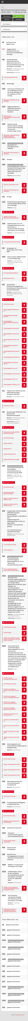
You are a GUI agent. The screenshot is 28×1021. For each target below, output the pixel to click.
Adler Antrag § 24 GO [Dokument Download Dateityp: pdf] (9, 278)
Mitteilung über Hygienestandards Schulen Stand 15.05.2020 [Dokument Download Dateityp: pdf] (12, 117)
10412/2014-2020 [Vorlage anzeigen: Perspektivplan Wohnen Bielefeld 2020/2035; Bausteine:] (9, 540)
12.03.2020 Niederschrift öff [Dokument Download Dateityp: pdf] (10, 77)
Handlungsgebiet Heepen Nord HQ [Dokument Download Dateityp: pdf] (11, 334)
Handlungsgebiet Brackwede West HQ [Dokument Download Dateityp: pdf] (11, 316)
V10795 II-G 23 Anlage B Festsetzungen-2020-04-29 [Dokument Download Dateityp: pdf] (10, 703)
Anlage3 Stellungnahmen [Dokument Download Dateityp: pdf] (10, 454)
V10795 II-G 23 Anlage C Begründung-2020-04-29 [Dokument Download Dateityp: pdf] (9, 708)
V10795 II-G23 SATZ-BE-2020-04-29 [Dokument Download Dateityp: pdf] (11, 720)
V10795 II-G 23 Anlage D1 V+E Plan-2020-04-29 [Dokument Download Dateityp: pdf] (11, 714)
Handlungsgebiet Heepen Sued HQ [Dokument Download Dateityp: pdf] (11, 340)
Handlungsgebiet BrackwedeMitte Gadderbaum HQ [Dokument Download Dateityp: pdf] (11, 322)
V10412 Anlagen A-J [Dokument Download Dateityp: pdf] (8, 550)
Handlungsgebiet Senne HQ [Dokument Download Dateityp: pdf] (10, 368)
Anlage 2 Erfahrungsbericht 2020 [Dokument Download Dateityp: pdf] (12, 769)
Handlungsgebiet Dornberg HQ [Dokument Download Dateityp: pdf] (11, 328)
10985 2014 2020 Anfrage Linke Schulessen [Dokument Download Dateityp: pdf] (11, 190)
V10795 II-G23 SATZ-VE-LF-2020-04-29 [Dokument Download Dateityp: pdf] (11, 732)
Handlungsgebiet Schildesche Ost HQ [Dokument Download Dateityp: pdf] (11, 363)
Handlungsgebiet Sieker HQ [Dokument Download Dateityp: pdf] (10, 379)
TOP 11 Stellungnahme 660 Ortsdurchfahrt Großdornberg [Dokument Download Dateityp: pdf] (11, 570)
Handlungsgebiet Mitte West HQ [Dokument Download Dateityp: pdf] (12, 357)
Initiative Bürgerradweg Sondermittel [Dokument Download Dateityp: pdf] (9, 841)
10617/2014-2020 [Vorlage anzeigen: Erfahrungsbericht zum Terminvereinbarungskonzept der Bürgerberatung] (9, 754)
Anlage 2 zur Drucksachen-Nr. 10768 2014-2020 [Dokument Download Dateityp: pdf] (11, 505)
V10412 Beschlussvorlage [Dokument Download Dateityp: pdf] (10, 544)
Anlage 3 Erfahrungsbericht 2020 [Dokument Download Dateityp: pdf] (12, 775)
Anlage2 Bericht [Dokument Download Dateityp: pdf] (7, 448)
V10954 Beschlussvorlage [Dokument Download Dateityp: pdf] (10, 627)
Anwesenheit (19, 19)
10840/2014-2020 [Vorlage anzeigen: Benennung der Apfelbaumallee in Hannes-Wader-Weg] (9, 268)
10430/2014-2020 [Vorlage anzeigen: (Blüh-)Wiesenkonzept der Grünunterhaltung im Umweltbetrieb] (9, 791)
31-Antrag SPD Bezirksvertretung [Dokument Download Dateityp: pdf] (12, 242)
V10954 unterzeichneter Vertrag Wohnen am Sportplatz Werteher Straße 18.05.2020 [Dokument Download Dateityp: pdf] (12, 639)
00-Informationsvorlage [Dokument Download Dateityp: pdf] (9, 759)
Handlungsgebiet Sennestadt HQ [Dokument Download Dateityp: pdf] (12, 373)
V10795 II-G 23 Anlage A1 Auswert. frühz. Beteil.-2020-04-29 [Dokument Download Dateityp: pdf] (11, 690)
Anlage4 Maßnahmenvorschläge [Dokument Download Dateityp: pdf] (11, 459)
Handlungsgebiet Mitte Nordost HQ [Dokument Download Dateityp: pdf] (11, 352)
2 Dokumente (6, 29)
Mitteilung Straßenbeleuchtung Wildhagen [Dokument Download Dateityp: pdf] (11, 100)
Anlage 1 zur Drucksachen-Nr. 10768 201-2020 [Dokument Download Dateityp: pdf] (11, 499)
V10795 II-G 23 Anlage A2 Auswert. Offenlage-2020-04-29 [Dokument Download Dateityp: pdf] (11, 697)
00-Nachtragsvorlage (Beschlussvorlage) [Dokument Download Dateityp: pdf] (9, 493)
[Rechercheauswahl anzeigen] (2, 7)
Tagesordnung (18, 16)
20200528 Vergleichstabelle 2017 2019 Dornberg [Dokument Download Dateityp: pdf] (12, 822)
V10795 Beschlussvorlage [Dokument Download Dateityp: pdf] (10, 683)
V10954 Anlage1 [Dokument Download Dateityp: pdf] (7, 632)
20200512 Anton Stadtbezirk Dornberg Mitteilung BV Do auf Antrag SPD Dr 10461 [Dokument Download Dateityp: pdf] (11, 888)
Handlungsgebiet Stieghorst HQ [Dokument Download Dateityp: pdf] (11, 384)
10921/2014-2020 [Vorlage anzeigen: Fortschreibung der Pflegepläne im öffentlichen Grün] (9, 811)
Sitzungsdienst (19, 1014)
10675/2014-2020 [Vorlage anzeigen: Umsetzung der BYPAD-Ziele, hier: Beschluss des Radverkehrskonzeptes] (9, 427)
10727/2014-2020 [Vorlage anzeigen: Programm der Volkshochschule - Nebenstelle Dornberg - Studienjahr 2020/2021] (9, 401)
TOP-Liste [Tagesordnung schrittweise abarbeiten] (6, 19)
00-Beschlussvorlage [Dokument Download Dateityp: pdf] (9, 304)
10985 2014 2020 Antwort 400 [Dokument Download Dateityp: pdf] (11, 184)
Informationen (6, 16)
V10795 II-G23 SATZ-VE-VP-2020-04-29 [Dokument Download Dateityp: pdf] (11, 738)
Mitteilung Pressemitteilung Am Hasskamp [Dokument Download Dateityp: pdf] (11, 153)
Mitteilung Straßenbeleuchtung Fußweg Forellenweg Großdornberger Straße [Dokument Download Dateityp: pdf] (11, 136)
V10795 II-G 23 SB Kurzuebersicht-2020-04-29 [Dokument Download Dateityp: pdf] (10, 678)
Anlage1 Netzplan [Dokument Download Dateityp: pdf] (8, 443)
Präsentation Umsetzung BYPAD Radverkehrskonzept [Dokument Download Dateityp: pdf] (11, 433)
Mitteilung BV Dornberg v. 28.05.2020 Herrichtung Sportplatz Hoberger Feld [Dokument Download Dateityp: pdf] (10, 910)
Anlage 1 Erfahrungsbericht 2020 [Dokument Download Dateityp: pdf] (12, 764)
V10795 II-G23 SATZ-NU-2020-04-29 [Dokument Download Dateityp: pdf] (11, 726)
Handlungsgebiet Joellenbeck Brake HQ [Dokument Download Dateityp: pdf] (11, 346)
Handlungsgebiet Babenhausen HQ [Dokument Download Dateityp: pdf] (11, 310)
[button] (24, 78)
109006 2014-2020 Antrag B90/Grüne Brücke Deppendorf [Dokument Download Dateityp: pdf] (11, 217)
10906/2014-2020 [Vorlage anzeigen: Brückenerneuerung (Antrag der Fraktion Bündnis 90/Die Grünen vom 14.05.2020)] (9, 212)
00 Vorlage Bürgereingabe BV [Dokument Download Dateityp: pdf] (11, 273)
